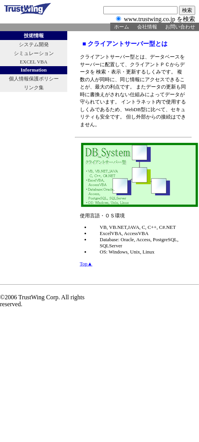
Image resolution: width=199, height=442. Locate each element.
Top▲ (86, 264)
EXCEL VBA (34, 62)
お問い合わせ (180, 27)
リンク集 (34, 87)
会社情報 (147, 27)
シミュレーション (34, 53)
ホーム (121, 27)
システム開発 (34, 44)
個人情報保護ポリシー (34, 79)
